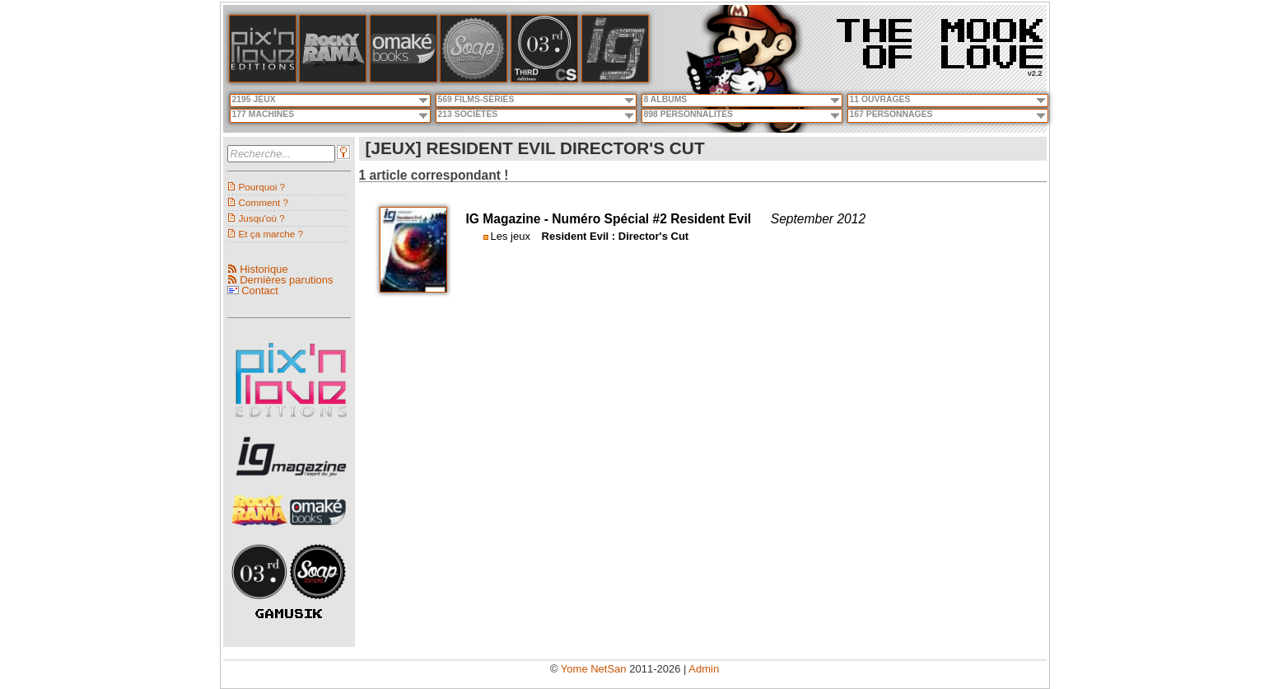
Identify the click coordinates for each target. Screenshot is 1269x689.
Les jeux (510, 236)
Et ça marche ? (271, 233)
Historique (264, 269)
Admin (703, 669)
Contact (259, 290)
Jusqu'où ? (262, 218)
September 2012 (818, 219)
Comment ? (263, 202)
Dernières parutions (286, 280)
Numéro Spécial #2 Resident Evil (651, 219)
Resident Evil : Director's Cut (615, 236)
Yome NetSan (594, 669)
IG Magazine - (509, 219)
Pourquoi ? (262, 186)
